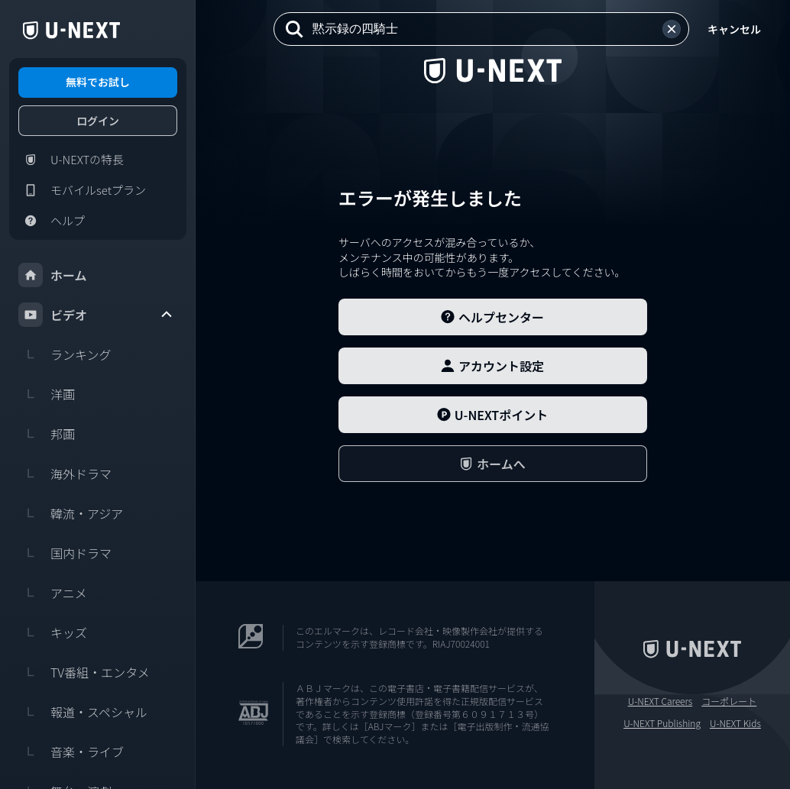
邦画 (46, 434)
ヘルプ (51, 221)
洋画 (46, 394)
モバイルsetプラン (82, 190)
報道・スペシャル (82, 712)
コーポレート (728, 701)
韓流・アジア (70, 513)
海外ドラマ (65, 473)
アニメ (52, 592)
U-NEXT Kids (735, 723)
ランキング (65, 354)
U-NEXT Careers (660, 701)
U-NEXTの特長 (71, 159)
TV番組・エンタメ (84, 672)
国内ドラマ (65, 553)
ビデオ (96, 314)
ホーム (52, 275)
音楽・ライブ (71, 751)
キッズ (52, 632)
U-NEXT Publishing (662, 723)
